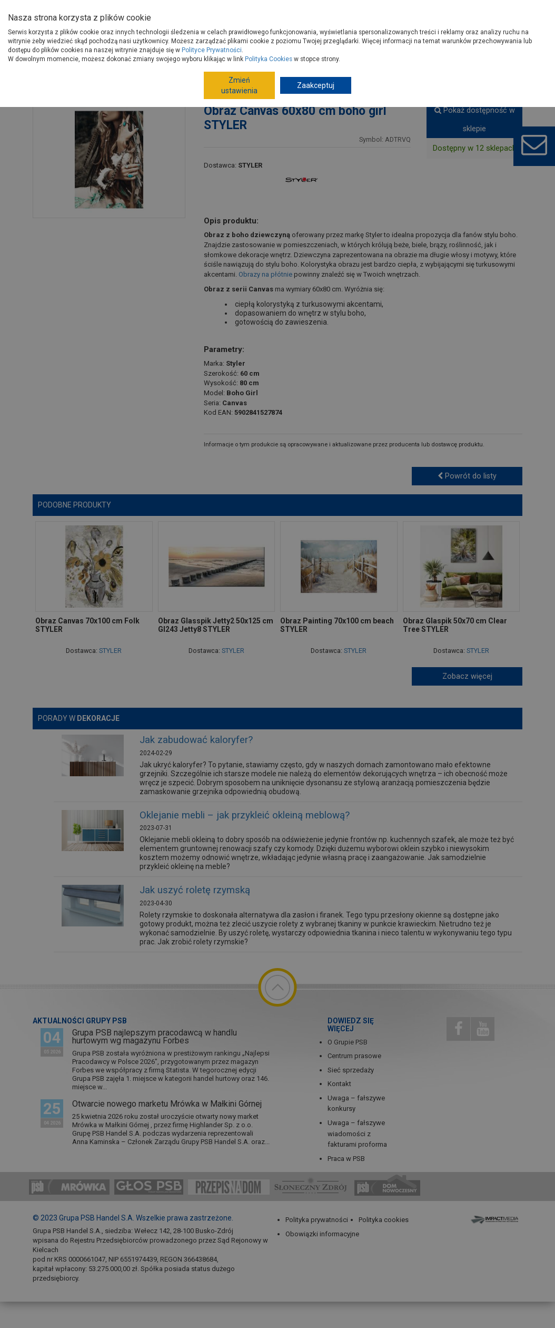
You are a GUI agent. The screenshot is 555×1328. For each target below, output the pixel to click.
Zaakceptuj (315, 85)
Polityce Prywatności (212, 50)
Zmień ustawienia (239, 85)
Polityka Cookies (268, 59)
